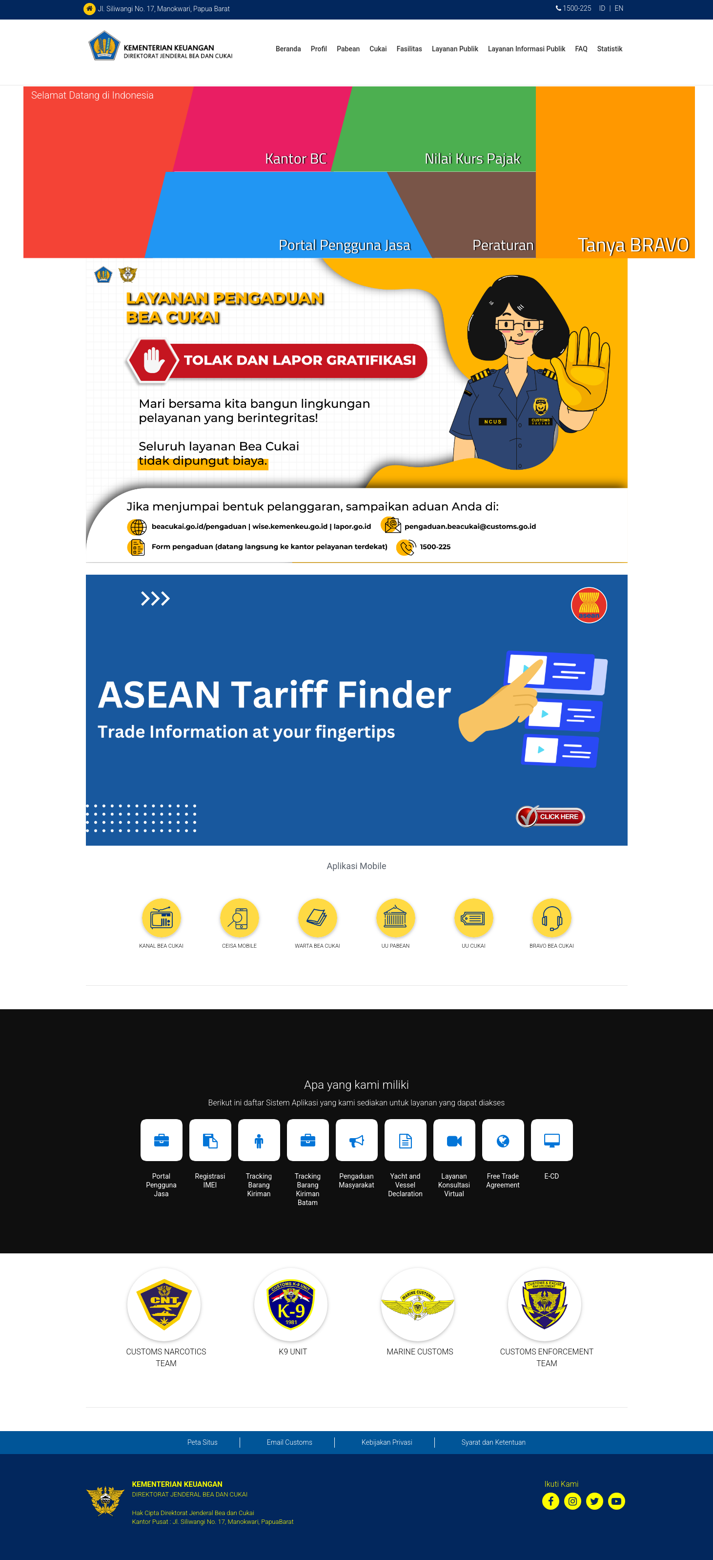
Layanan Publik (455, 49)
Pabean (348, 49)
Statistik (610, 49)
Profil (319, 49)
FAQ (581, 49)
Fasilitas (409, 49)
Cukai (378, 49)
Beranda (288, 49)
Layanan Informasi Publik (527, 49)
